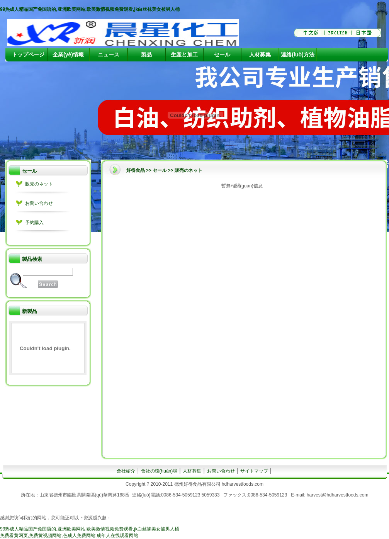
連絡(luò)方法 (297, 54)
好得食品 (135, 170)
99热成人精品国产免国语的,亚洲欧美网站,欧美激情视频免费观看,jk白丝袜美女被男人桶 (90, 9)
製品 (146, 54)
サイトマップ (254, 471)
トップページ (28, 54)
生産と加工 (184, 54)
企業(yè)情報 (68, 54)
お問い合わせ (39, 203)
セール (222, 54)
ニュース (108, 54)
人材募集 (260, 54)
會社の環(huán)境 (159, 471)
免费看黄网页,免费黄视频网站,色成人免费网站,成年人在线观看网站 (69, 535)
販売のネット (39, 184)
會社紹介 (126, 471)
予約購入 (34, 222)
